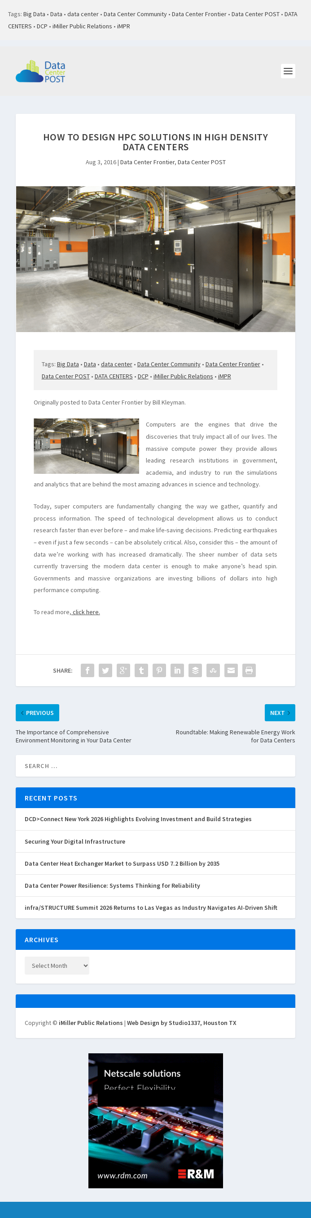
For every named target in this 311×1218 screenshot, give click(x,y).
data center (83, 14)
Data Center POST (256, 14)
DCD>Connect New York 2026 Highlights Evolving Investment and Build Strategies (138, 819)
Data (56, 14)
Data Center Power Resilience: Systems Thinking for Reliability (112, 885)
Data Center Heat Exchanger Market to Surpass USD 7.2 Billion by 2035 (122, 863)
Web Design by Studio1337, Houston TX (182, 1023)
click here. (85, 612)
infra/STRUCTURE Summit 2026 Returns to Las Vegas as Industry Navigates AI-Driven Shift (151, 907)
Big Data (34, 14)
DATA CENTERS (114, 376)
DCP (42, 26)
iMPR (123, 26)
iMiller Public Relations (82, 26)
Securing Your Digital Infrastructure (75, 841)
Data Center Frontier (199, 14)
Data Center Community (135, 14)
